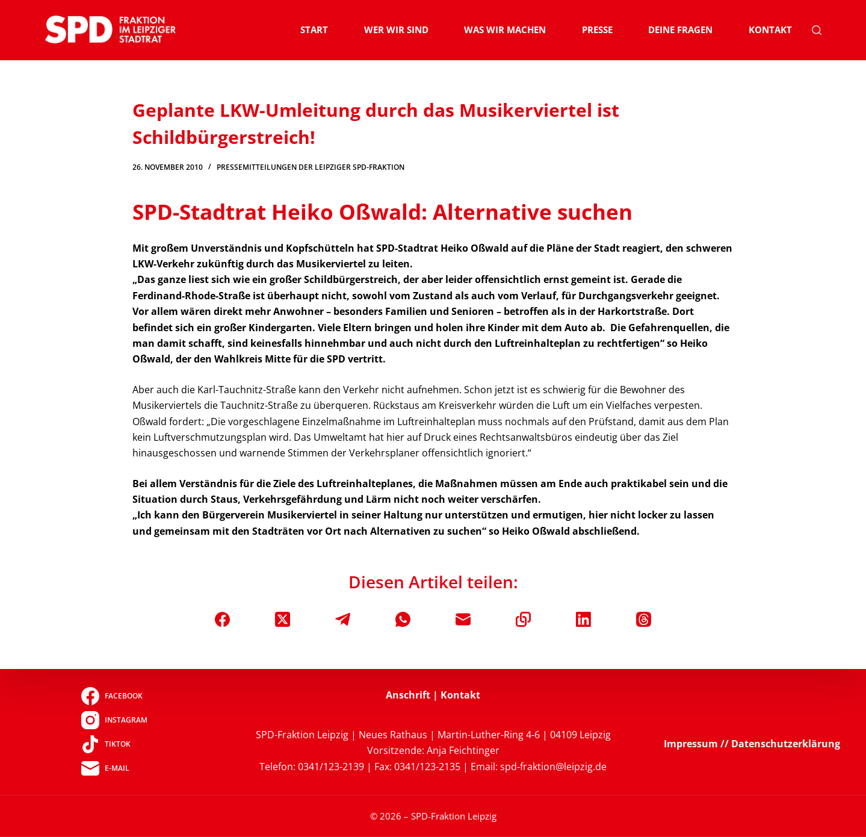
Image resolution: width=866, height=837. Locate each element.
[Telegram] (342, 619)
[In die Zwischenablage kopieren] (523, 619)
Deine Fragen (680, 29)
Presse (597, 29)
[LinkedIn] (583, 619)
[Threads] (643, 619)
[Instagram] (114, 720)
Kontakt (770, 29)
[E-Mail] (463, 619)
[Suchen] (816, 30)
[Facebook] (222, 619)
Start (314, 29)
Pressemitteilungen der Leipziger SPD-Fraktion (310, 167)
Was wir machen (505, 29)
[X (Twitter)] (282, 619)
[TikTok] (114, 744)
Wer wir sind (396, 29)
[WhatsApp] (402, 619)
